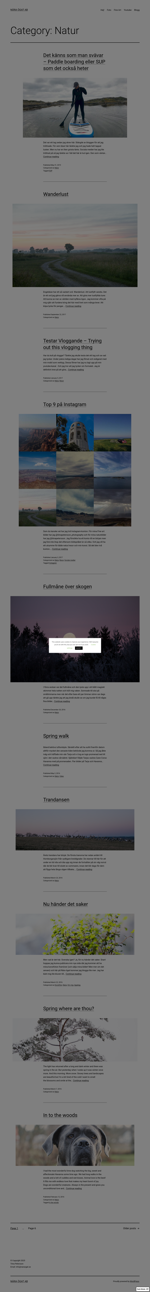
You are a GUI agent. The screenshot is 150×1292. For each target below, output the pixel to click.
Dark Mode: (142, 1289)
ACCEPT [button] (78, 648)
